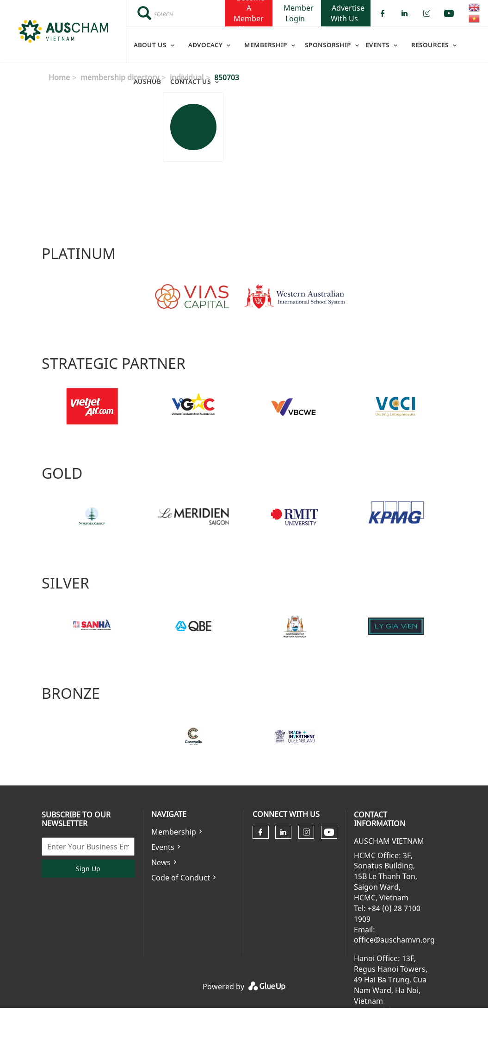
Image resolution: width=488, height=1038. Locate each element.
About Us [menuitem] (150, 45)
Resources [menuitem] (430, 45)
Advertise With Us (347, 13)
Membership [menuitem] (265, 45)
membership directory (119, 77)
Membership (173, 832)
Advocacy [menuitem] (205, 45)
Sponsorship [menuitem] (328, 45)
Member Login (299, 13)
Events (162, 847)
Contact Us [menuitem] (190, 81)
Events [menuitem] (377, 45)
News (161, 862)
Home (59, 77)
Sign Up (88, 868)
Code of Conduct (180, 878)
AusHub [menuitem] (147, 81)
